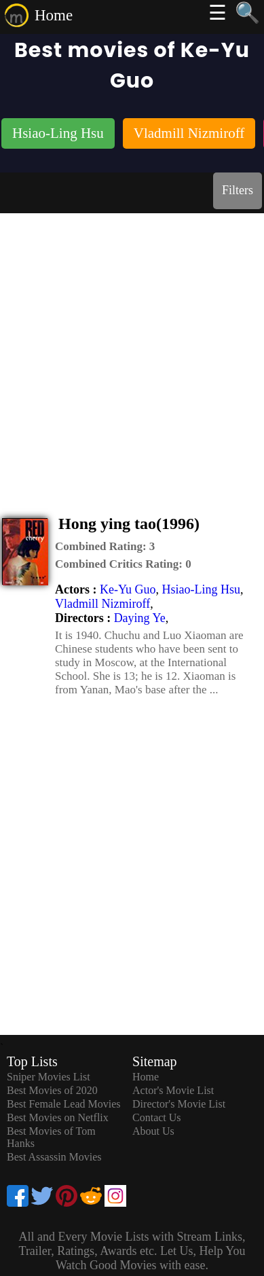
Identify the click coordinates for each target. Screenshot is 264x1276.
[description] (105, 546)
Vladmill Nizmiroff (102, 603)
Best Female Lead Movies (64, 1104)
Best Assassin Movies (54, 1157)
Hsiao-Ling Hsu (201, 589)
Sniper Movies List (48, 1076)
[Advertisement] (132, 352)
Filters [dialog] (237, 190)
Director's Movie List (178, 1104)
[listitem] (58, 135)
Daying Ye (140, 618)
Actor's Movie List (173, 1090)
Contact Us (156, 1117)
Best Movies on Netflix (58, 1117)
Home (54, 15)
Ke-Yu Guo (128, 589)
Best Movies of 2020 (52, 1090)
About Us (153, 1131)
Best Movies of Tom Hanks (51, 1137)
